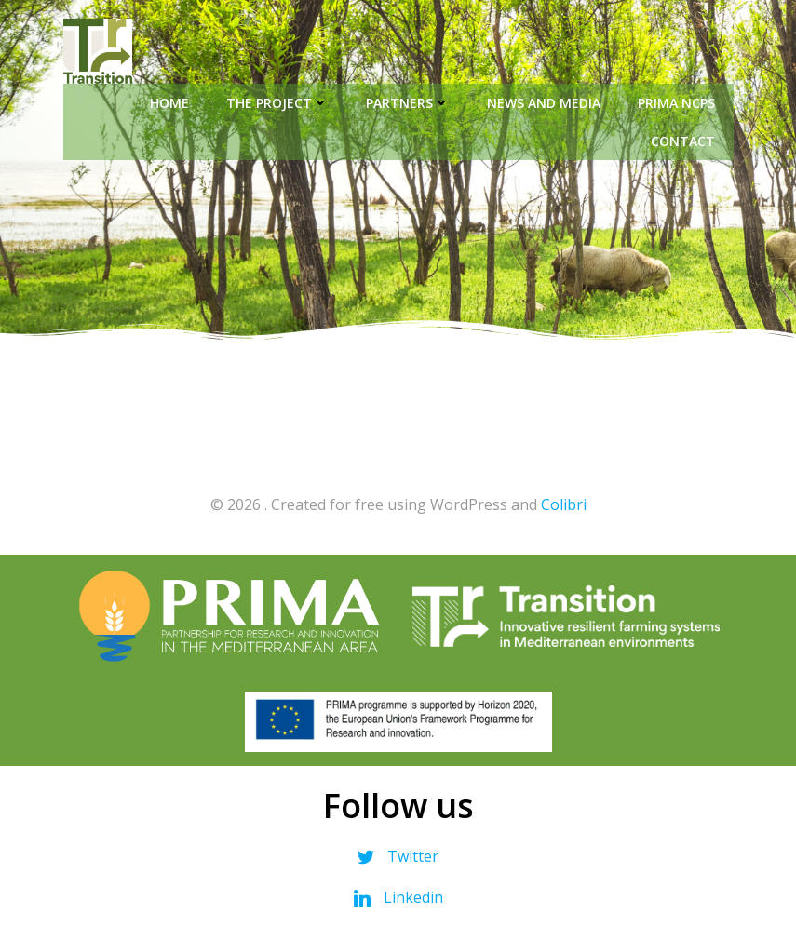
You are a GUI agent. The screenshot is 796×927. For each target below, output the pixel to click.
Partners (408, 103)
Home (169, 103)
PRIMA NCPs (676, 103)
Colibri (564, 504)
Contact (683, 141)
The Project (277, 103)
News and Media (543, 103)
